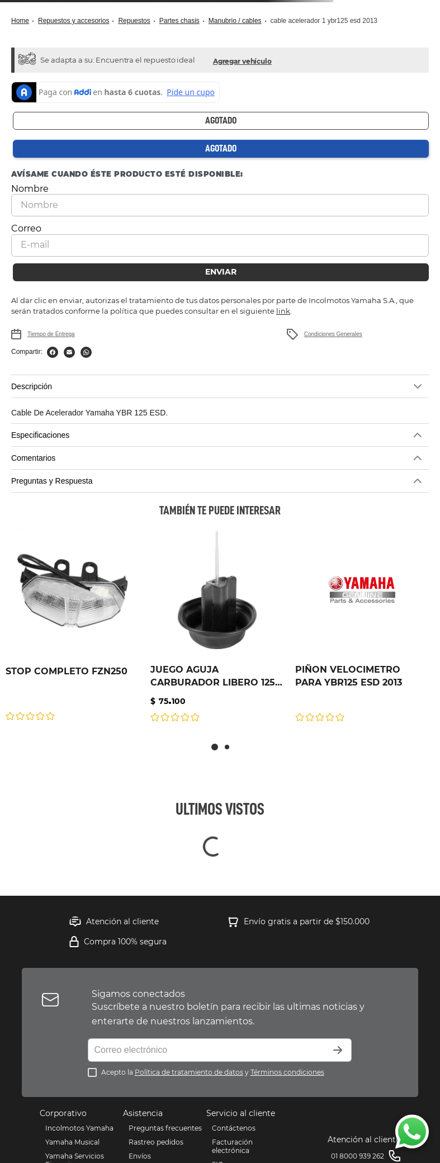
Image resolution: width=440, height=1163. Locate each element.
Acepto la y (212, 1051)
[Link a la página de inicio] (23, 21)
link (283, 289)
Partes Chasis (179, 21)
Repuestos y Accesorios (73, 21)
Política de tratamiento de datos (189, 1051)
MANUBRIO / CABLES (235, 21)
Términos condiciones (287, 1051)
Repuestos (134, 21)
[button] (242, 60)
